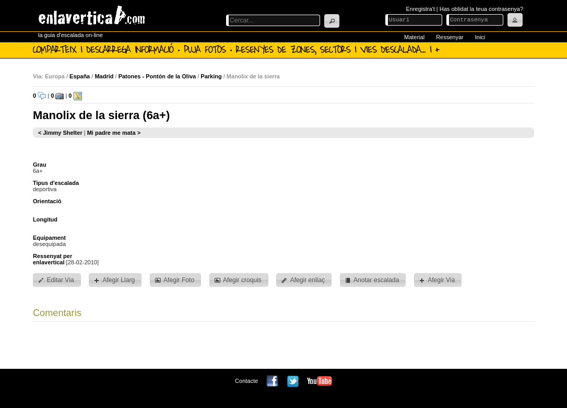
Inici (480, 37)
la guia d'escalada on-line (70, 35)
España (79, 76)
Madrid (104, 76)
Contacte (246, 381)
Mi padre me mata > (113, 133)
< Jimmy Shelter (60, 133)
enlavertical (49, 262)
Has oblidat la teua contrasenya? (481, 9)
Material (414, 37)
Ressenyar (450, 37)
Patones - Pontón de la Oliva (157, 76)
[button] (331, 21)
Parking (210, 76)
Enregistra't (420, 9)
